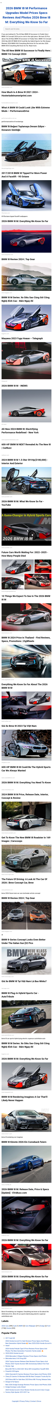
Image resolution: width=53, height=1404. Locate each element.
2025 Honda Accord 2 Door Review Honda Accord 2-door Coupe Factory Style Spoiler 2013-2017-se (27, 1391)
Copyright (15, 1401)
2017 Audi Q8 (10, 1338)
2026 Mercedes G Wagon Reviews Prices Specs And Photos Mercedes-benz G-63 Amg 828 (26, 1357)
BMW (21, 1326)
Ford (48, 1326)
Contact (33, 1401)
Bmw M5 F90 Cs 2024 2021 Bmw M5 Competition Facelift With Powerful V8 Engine (27, 1370)
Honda (9, 1328)
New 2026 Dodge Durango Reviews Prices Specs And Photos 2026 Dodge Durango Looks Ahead (28, 1386)
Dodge (42, 1326)
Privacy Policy (24, 1401)
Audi (14, 1326)
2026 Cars (5, 1326)
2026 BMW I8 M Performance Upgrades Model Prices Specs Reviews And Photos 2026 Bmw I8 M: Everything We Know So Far (26, 15)
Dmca (39, 1401)
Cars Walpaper (30, 1326)
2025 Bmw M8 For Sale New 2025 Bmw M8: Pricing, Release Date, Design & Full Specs (28, 1381)
